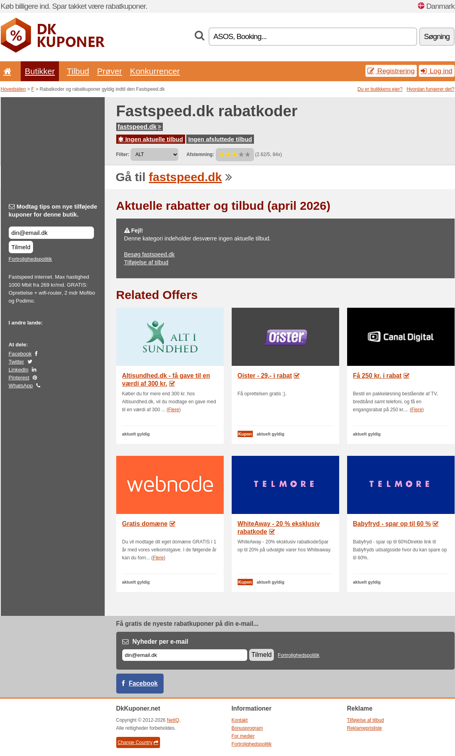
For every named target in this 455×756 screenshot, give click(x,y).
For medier (243, 736)
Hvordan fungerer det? (430, 89)
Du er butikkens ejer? (379, 89)
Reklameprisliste (364, 728)
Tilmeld (21, 247)
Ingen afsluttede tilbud (220, 139)
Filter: (122, 154)
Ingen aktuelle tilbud (150, 139)
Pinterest (19, 378)
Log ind (437, 71)
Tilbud (78, 71)
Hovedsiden (13, 89)
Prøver (109, 71)
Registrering (391, 71)
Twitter (16, 362)
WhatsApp (21, 386)
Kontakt (240, 720)
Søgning (436, 36)
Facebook (20, 354)
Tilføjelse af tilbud (146, 262)
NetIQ (173, 720)
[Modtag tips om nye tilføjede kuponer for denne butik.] (51, 233)
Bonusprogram (247, 728)
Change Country (138, 742)
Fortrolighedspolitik (30, 259)
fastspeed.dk (140, 126)
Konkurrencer (155, 71)
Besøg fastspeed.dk (149, 254)
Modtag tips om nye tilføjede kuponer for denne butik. (53, 210)
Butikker (40, 71)
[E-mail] (184, 655)
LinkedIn (19, 370)
